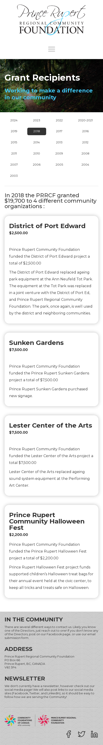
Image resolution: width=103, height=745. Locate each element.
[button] (51, 49)
